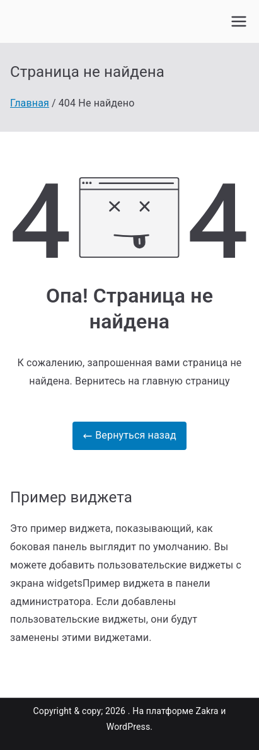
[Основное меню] (239, 21)
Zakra (207, 711)
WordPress (128, 727)
